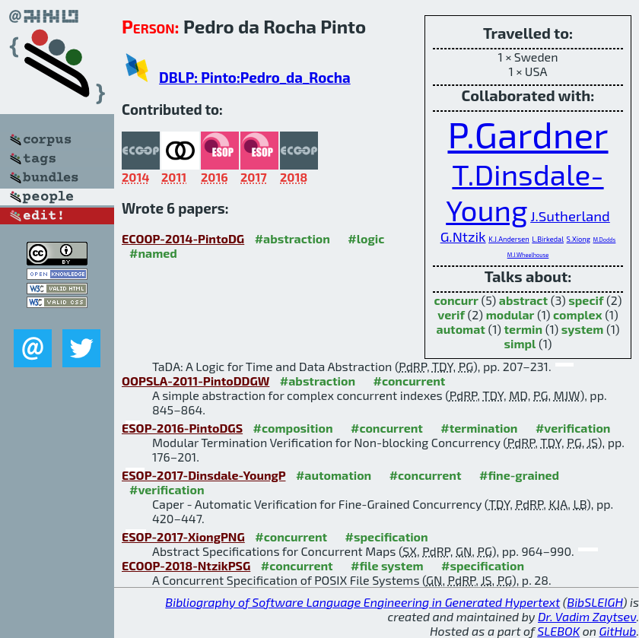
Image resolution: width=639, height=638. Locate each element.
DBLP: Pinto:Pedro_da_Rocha (255, 77)
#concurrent (409, 380)
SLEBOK (558, 631)
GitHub (618, 631)
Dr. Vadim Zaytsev (587, 616)
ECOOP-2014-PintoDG (183, 238)
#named (153, 253)
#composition (293, 428)
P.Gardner (527, 134)
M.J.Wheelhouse (528, 255)
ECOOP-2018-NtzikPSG (186, 565)
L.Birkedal (548, 239)
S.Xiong (578, 239)
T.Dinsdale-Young (524, 191)
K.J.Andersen (508, 239)
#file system (387, 565)
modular (510, 314)
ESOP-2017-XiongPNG (183, 536)
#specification (386, 536)
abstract (523, 300)
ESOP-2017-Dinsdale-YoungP (203, 475)
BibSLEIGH (594, 602)
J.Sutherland (570, 215)
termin (523, 329)
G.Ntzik (463, 236)
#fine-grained (519, 475)
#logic (366, 238)
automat (461, 329)
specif (585, 300)
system (582, 329)
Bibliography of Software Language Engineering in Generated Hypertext (362, 602)
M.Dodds (604, 239)
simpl (520, 343)
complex (577, 314)
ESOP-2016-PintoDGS (182, 428)
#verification (573, 428)
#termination (478, 428)
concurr (456, 300)
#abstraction (292, 238)
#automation (333, 475)
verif (451, 314)
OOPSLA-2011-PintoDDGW (195, 380)
